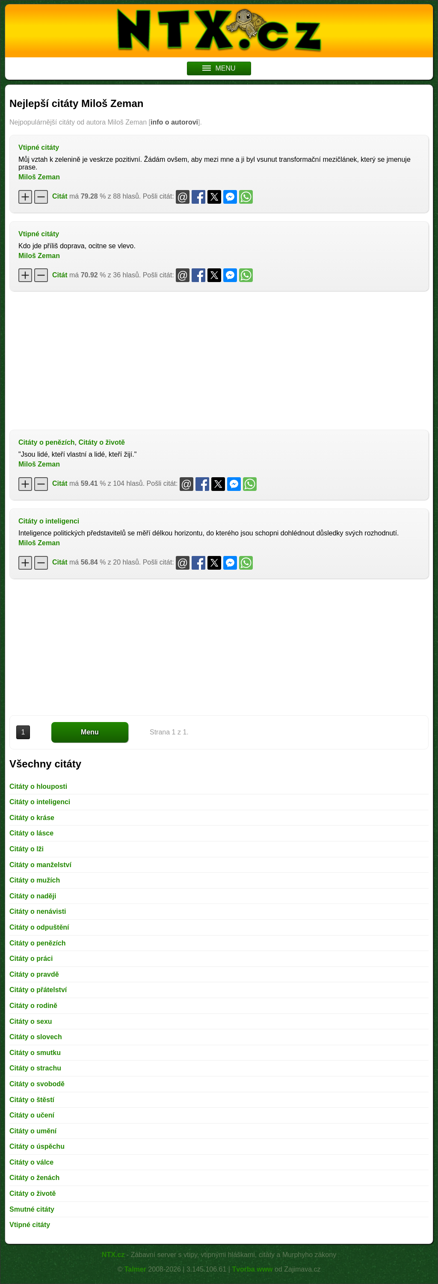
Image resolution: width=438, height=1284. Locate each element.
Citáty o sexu (30, 1021)
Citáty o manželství (40, 864)
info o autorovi (174, 122)
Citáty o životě (101, 442)
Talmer (135, 1269)
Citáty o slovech (35, 1036)
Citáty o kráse (31, 817)
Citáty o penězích (46, 442)
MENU (218, 68)
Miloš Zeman (39, 177)
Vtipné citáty (38, 147)
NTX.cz (113, 1254)
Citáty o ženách (34, 1177)
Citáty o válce (31, 1162)
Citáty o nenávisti (37, 911)
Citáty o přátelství (38, 989)
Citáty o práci (31, 958)
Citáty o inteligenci (48, 521)
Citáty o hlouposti (38, 786)
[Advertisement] (219, 359)
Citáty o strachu (35, 1068)
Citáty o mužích (34, 880)
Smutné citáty (31, 1209)
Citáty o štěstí (31, 1099)
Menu (90, 732)
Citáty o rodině (33, 1005)
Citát (60, 196)
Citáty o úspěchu (37, 1146)
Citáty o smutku (35, 1052)
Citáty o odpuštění (39, 927)
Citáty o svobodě (37, 1084)
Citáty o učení (31, 1115)
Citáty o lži (26, 849)
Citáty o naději (32, 896)
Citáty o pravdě (34, 974)
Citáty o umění (32, 1131)
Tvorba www (252, 1269)
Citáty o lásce (31, 833)
